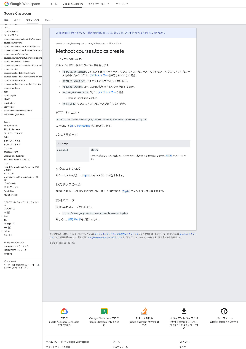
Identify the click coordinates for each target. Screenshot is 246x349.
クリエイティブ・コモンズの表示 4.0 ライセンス (116, 234)
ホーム (53, 3)
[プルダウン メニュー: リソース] (128, 4)
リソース (120, 3)
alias (169, 155)
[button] (20, 28)
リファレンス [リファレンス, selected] (32, 20)
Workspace (25, 4)
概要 (6, 20)
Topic (85, 175)
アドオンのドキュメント (137, 33)
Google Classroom (17, 14)
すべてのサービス (97, 3)
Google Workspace (75, 43)
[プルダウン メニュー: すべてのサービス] (109, 4)
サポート (49, 20)
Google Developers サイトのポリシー (105, 237)
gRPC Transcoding (80, 125)
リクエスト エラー (105, 92)
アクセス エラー (99, 75)
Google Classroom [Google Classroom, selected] (73, 3)
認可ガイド (74, 219)
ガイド (17, 20)
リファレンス (115, 43)
